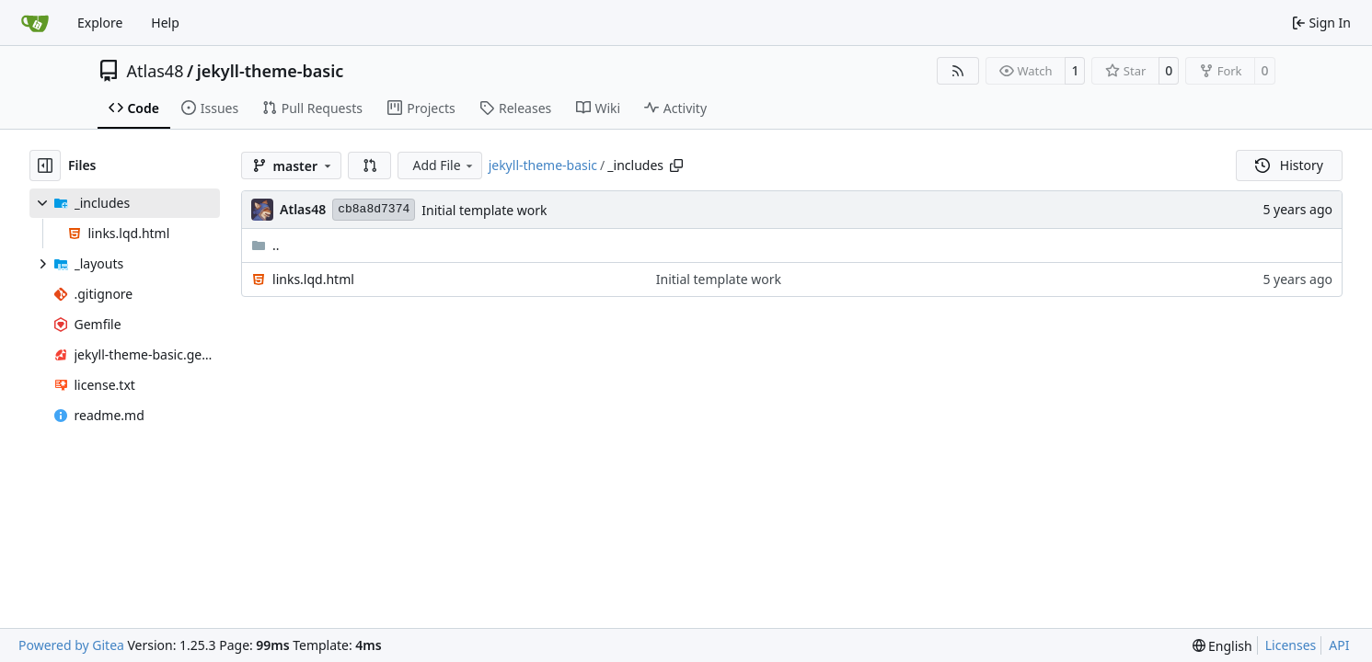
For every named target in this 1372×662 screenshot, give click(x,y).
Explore (99, 22)
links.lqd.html (313, 279)
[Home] (35, 23)
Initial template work (484, 210)
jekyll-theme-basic (270, 71)
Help (165, 22)
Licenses (1291, 645)
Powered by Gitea (71, 645)
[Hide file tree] (45, 165)
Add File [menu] (443, 165)
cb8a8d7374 (373, 209)
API (1339, 645)
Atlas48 (155, 71)
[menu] (1222, 646)
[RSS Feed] (958, 71)
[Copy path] (676, 165)
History (1289, 165)
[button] (370, 165)
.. (265, 245)
